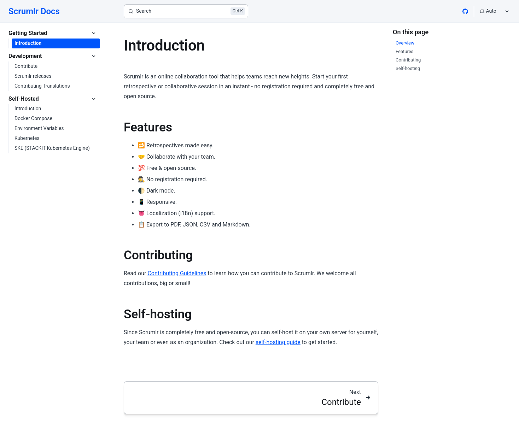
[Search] (186, 11)
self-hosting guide (278, 342)
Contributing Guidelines (176, 273)
